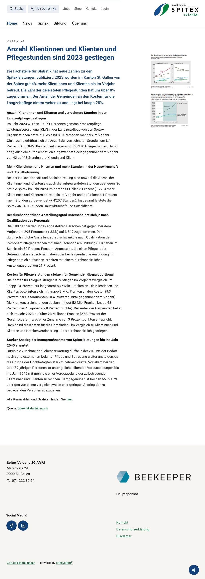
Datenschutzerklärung (132, 529)
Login (105, 9)
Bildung (60, 23)
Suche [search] (17, 9)
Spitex (43, 23)
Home (12, 23)
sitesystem (64, 563)
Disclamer (124, 536)
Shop (78, 9)
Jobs (66, 9)
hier (69, 399)
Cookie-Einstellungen (21, 563)
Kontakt (91, 9)
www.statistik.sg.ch (33, 408)
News (27, 23)
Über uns (79, 23)
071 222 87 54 (43, 9)
